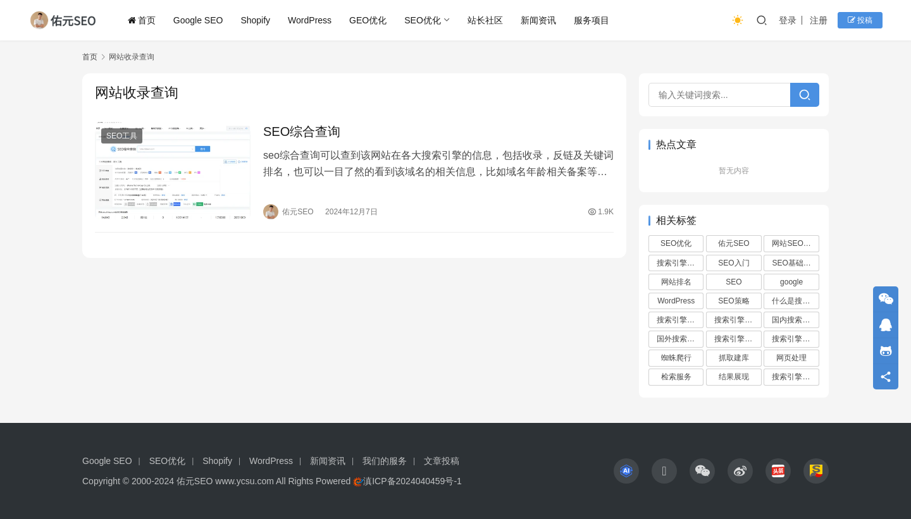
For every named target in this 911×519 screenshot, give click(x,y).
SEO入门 (733, 263)
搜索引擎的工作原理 (795, 338)
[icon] (626, 471)
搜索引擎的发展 (737, 319)
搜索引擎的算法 (795, 376)
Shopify (255, 20)
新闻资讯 (538, 20)
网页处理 (791, 357)
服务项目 (591, 20)
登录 (787, 20)
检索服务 (676, 376)
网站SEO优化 (795, 243)
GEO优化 (368, 20)
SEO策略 (733, 300)
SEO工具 (121, 135)
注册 (818, 20)
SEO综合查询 (301, 131)
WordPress (310, 20)
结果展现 (734, 376)
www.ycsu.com (244, 481)
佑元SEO (733, 243)
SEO (733, 282)
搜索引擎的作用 (680, 319)
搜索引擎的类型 (737, 338)
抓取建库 (734, 357)
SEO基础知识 (795, 263)
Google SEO (198, 20)
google (791, 282)
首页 (142, 20)
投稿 (860, 20)
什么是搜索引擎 (795, 300)
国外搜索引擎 (679, 338)
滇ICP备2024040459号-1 (412, 481)
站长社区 (485, 20)
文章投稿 (441, 461)
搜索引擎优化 (679, 263)
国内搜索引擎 (794, 319)
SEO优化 (422, 20)
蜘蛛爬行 (676, 357)
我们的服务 (385, 461)
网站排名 (676, 282)
